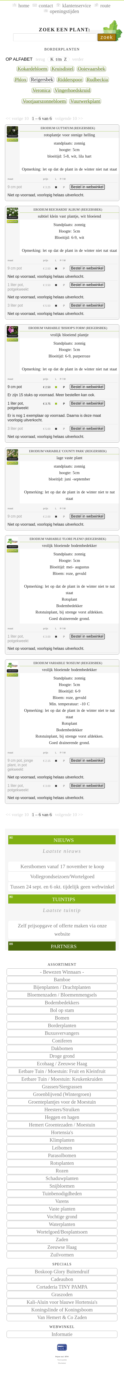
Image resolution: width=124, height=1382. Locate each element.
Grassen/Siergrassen (62, 1086)
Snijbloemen (61, 1186)
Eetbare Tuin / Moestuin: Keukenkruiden (62, 1079)
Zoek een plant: (64, 29)
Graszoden (61, 1294)
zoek (107, 37)
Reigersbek (42, 79)
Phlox (20, 79)
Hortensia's (62, 1132)
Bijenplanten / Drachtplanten (62, 987)
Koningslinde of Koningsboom (62, 1310)
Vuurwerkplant (85, 101)
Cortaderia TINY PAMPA (62, 1287)
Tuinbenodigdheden (62, 1193)
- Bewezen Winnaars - (62, 972)
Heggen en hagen (62, 1117)
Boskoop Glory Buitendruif (62, 1271)
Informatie (62, 1334)
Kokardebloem (32, 69)
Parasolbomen (62, 1155)
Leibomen (62, 1148)
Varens (62, 1201)
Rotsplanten (62, 1163)
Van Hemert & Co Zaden (62, 1317)
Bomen (62, 1018)
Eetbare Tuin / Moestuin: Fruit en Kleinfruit (61, 1071)
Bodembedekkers (62, 1002)
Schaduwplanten (62, 1178)
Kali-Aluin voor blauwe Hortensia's (62, 1302)
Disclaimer (62, 1363)
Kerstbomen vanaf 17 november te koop (62, 866)
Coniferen (62, 1041)
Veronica (41, 90)
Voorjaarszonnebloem (44, 101)
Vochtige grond (62, 1216)
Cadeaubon (62, 1279)
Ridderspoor (70, 79)
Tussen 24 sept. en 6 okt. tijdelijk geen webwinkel (62, 887)
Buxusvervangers (62, 1033)
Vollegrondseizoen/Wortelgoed (62, 876)
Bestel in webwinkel (87, 187)
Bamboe (62, 979)
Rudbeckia (97, 79)
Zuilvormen (62, 1255)
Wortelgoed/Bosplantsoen (62, 1232)
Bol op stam (62, 1010)
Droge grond (62, 1056)
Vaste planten (62, 1209)
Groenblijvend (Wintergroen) (62, 1094)
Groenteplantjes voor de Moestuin (62, 1102)
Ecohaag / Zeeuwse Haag (62, 1063)
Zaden (62, 1239)
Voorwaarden (62, 1360)
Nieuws (64, 840)
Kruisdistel (62, 69)
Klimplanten (62, 1140)
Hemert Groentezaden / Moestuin (62, 1125)
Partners (64, 946)
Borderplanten (62, 1025)
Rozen (62, 1171)
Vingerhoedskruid (72, 90)
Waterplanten (62, 1224)
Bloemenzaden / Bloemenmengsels (62, 995)
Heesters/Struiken (62, 1109)
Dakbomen (62, 1048)
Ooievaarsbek (91, 69)
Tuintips (63, 899)
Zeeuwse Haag (62, 1247)
